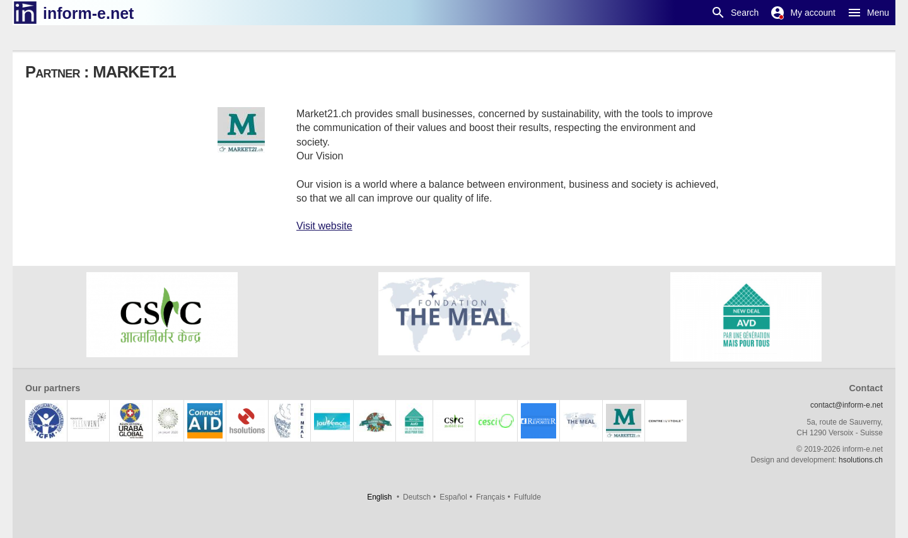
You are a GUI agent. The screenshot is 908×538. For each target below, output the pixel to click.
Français (490, 497)
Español (453, 497)
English (379, 497)
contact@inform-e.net (846, 405)
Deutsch (417, 497)
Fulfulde (527, 497)
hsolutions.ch (861, 459)
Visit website (324, 225)
